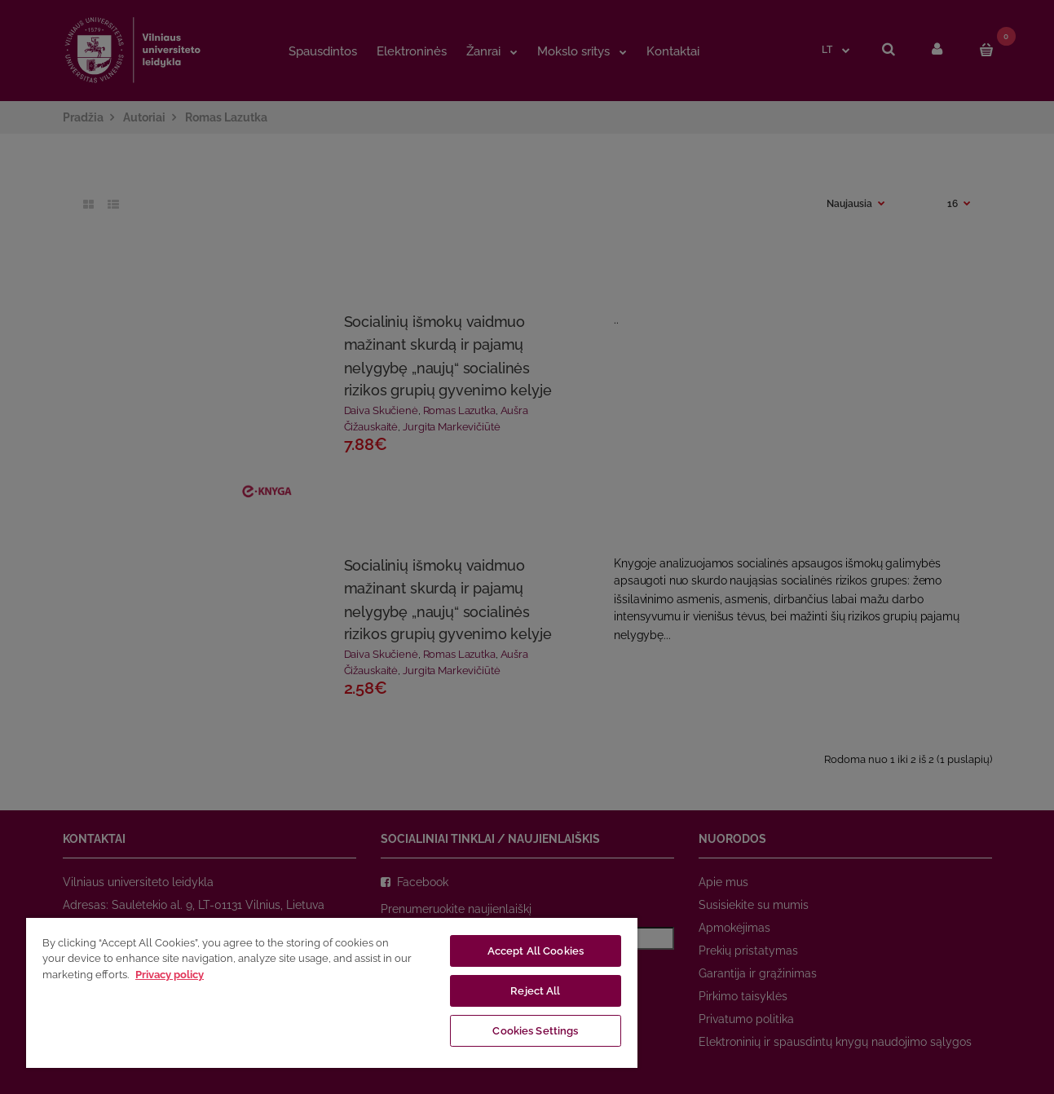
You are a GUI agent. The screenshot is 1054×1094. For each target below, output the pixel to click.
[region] (331, 992)
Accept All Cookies (535, 951)
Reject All (535, 991)
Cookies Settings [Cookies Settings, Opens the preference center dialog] (535, 1031)
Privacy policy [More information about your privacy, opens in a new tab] (169, 974)
